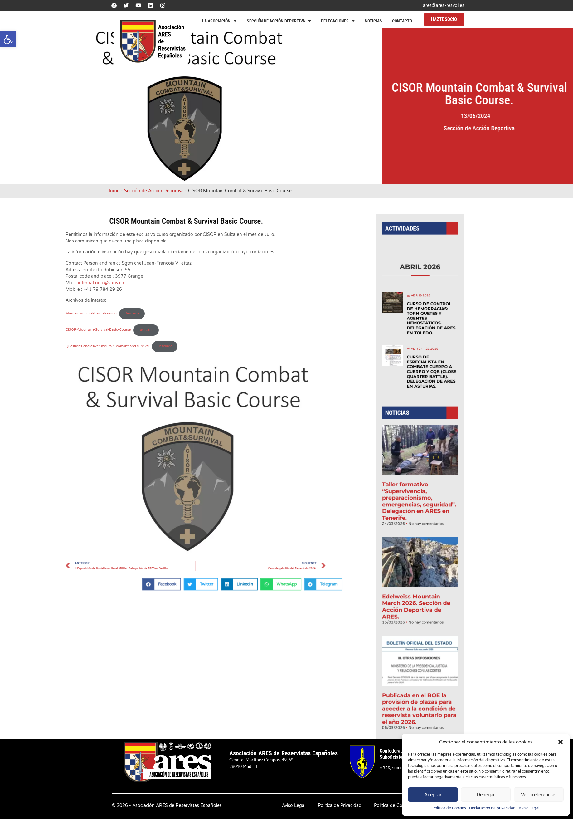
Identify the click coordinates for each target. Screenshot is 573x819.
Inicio (114, 190)
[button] (8, 39)
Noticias (373, 20)
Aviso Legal (529, 808)
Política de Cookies (449, 808)
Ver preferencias (538, 794)
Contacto (402, 20)
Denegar (486, 794)
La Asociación (219, 21)
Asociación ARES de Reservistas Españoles (283, 753)
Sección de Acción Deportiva (279, 21)
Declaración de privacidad (492, 808)
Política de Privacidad (340, 805)
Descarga (16, 330)
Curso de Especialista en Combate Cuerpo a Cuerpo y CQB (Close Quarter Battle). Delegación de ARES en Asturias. (430, 381)
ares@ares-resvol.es (443, 5)
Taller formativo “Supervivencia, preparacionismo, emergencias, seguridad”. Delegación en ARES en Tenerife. (419, 498)
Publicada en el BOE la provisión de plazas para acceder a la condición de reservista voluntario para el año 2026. (419, 686)
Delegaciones (338, 21)
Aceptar (433, 794)
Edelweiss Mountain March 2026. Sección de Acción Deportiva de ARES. (416, 594)
